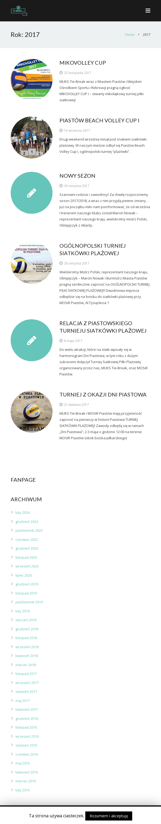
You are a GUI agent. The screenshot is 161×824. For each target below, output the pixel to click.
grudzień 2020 (26, 548)
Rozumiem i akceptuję (109, 815)
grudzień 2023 (26, 521)
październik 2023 (29, 530)
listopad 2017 (26, 673)
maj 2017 (22, 700)
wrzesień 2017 (27, 682)
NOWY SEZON (77, 175)
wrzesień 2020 (27, 566)
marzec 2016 (25, 781)
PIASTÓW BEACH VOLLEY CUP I (99, 120)
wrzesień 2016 (27, 736)
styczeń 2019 (25, 619)
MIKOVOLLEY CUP (82, 62)
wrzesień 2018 (27, 646)
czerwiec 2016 (26, 754)
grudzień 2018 (26, 629)
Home (130, 34)
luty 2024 (22, 512)
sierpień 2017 (26, 691)
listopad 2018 (26, 637)
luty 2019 (22, 611)
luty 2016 (22, 790)
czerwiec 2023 (26, 539)
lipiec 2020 (23, 575)
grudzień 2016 (26, 718)
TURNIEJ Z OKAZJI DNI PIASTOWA (103, 394)
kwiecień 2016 (26, 772)
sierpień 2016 (26, 745)
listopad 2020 (26, 557)
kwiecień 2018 (26, 655)
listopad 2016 (26, 727)
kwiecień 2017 (26, 709)
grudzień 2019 (26, 584)
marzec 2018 (25, 664)
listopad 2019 (26, 593)
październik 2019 (29, 602)
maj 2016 (22, 763)
